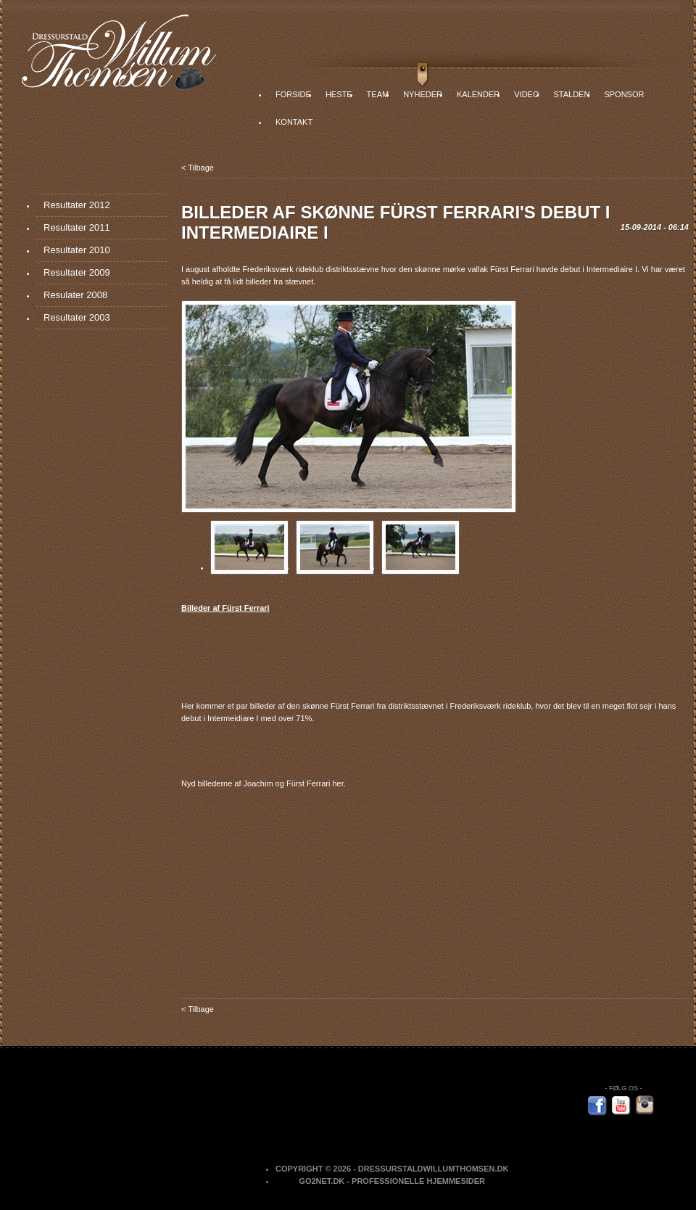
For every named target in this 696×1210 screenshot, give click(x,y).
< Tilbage (197, 167)
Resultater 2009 (77, 272)
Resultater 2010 (77, 249)
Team (378, 94)
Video (526, 94)
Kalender (478, 94)
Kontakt (294, 122)
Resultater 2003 (77, 317)
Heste (339, 94)
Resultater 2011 (77, 227)
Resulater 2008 (75, 294)
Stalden (571, 94)
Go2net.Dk (321, 1181)
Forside (293, 94)
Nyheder (422, 94)
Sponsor (624, 94)
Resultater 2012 (77, 204)
